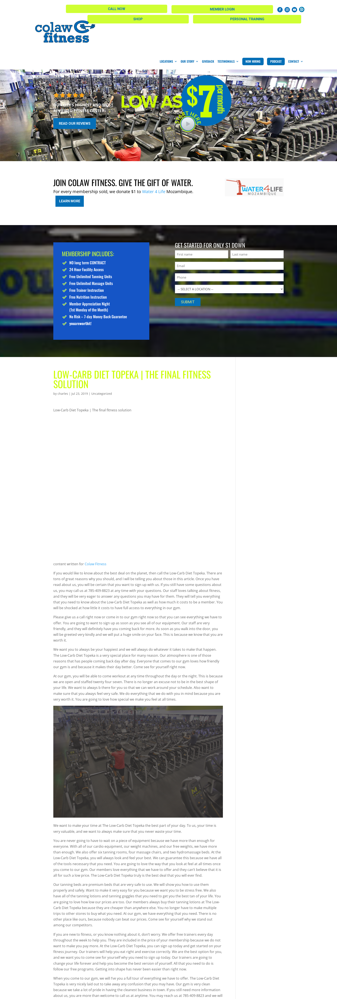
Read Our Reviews (74, 86)
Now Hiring (252, 24)
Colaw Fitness (95, 524)
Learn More (69, 162)
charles (63, 354)
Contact (293, 24)
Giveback (208, 24)
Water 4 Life (153, 154)
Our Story (187, 24)
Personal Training (179, 8)
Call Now (221, 8)
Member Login (257, 8)
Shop (137, 8)
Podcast (276, 24)
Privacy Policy (151, 992)
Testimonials (226, 24)
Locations (166, 24)
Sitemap (130, 992)
